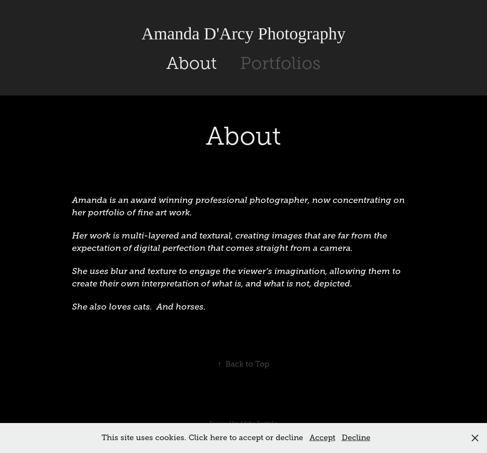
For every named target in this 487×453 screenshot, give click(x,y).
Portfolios (280, 63)
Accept (322, 437)
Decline (356, 437)
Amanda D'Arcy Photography (243, 33)
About (191, 63)
